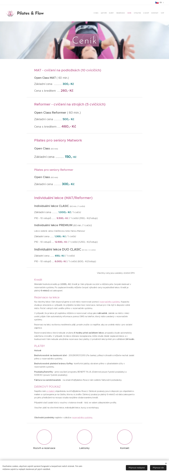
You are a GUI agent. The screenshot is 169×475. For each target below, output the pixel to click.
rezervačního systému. (82, 417)
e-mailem (51, 391)
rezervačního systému (109, 302)
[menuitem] (144, 13)
